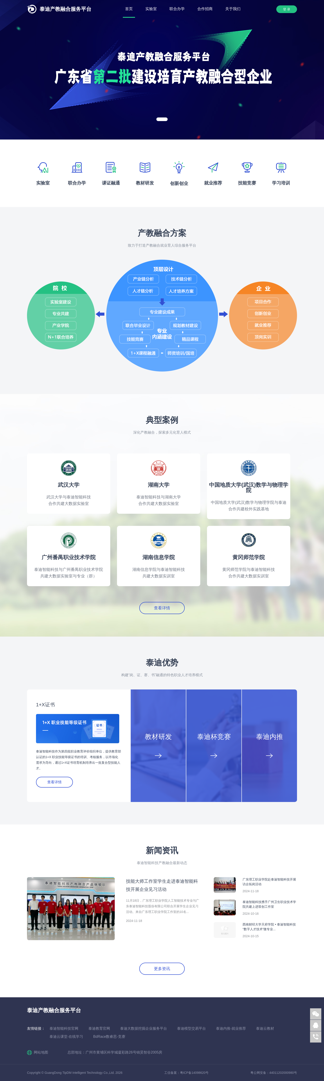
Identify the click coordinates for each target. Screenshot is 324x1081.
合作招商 (205, 9)
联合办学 (177, 9)
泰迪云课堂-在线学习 (66, 1036)
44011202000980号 (283, 1072)
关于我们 (233, 9)
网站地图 (41, 1052)
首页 (129, 9)
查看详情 (162, 608)
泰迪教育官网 (99, 1028)
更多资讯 (162, 968)
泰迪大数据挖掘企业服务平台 (143, 1028)
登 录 (286, 9)
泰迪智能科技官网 (64, 1028)
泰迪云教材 (265, 1028)
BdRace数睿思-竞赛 (109, 1036)
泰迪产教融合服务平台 (65, 9)
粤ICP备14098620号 (194, 1072)
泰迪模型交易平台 (191, 1028)
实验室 (151, 9)
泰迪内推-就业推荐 (231, 1028)
